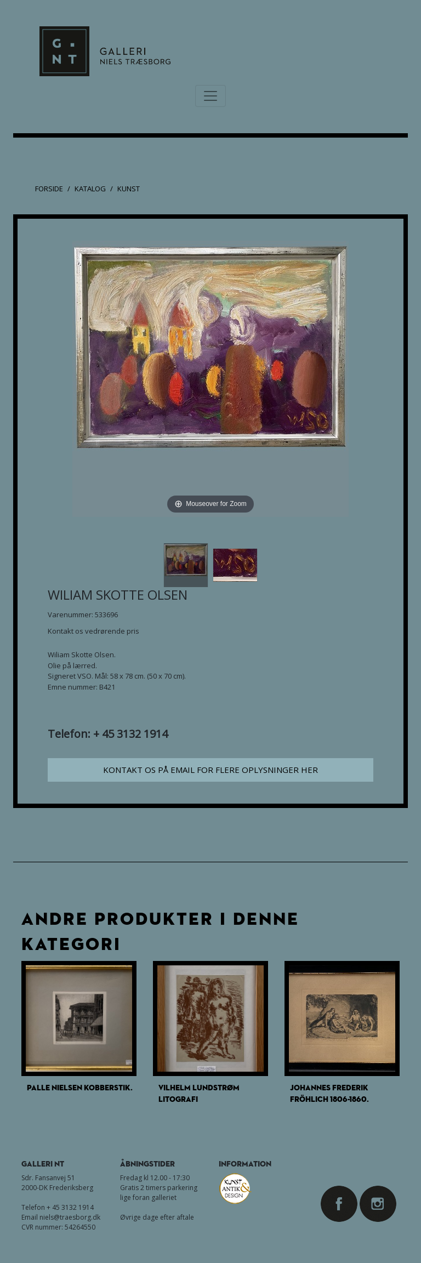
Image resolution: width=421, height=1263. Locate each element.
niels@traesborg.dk (69, 1217)
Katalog (90, 189)
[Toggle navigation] (210, 96)
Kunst (128, 189)
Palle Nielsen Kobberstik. (80, 1087)
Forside (49, 189)
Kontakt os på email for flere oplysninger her (210, 769)
